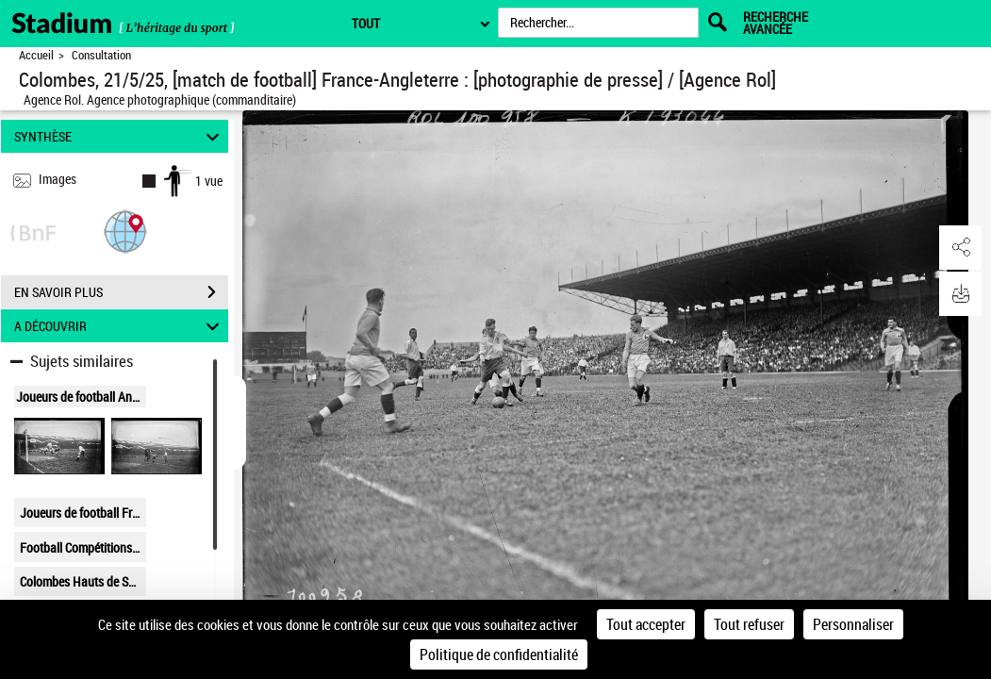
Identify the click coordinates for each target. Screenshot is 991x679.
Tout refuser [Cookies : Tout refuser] (749, 624)
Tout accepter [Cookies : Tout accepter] (645, 624)
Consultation (101, 55)
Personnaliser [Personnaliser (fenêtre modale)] (853, 624)
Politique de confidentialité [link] (499, 654)
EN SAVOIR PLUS (121, 292)
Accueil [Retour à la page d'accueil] (36, 55)
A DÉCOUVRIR (119, 325)
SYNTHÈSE (119, 136)
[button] (125, 231)
